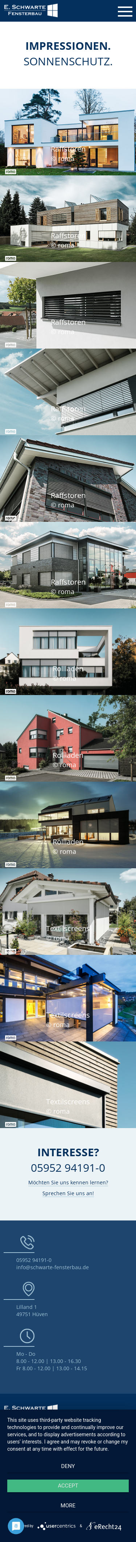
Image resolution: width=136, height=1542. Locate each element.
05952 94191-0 (33, 1260)
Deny (68, 1466)
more (68, 1505)
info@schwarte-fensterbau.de (52, 1267)
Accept (68, 1485)
